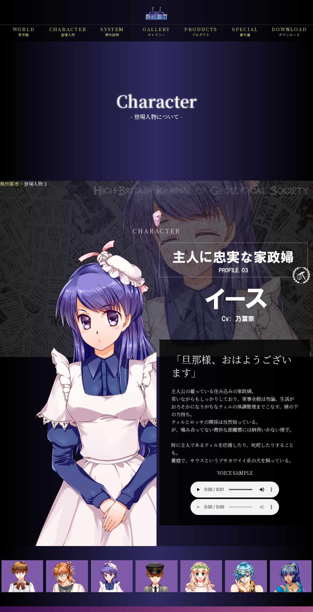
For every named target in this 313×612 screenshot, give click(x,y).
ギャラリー (156, 31)
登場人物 (68, 31)
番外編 (245, 31)
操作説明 (112, 31)
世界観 (24, 31)
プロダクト (200, 31)
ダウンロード (289, 31)
